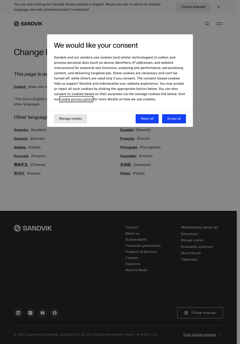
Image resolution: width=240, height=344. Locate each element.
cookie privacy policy (76, 99)
